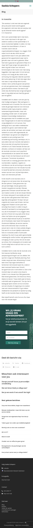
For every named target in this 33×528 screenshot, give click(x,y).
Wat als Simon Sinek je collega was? (14, 388)
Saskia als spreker (7, 508)
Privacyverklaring (9, 525)
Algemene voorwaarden (22, 525)
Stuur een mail (8, 493)
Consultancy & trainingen (9, 510)
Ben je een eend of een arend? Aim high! (16, 392)
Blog (3, 505)
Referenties (5, 512)
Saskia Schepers (10, 5)
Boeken (4, 506)
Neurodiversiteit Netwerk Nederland (14, 471)
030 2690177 (7, 491)
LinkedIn (6, 468)
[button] (30, 5)
